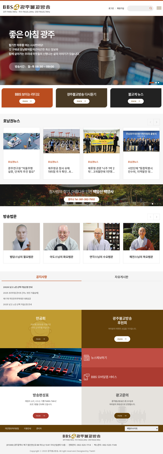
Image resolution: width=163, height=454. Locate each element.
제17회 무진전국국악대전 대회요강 (17, 298)
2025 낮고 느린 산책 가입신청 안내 (17, 304)
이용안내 (27, 428)
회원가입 (120, 8)
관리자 (39, 428)
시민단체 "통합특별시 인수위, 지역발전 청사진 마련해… (140, 170)
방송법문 (10, 216)
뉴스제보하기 (99, 358)
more (25, 101)
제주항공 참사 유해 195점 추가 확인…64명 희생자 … (60, 170)
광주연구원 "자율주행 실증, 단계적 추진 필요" (21, 170)
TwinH (92, 451)
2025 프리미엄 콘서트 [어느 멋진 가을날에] (20, 293)
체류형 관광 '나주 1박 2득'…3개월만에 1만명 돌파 (101, 170)
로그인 (111, 8)
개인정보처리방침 (12, 428)
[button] (151, 82)
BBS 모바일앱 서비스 (104, 377)
